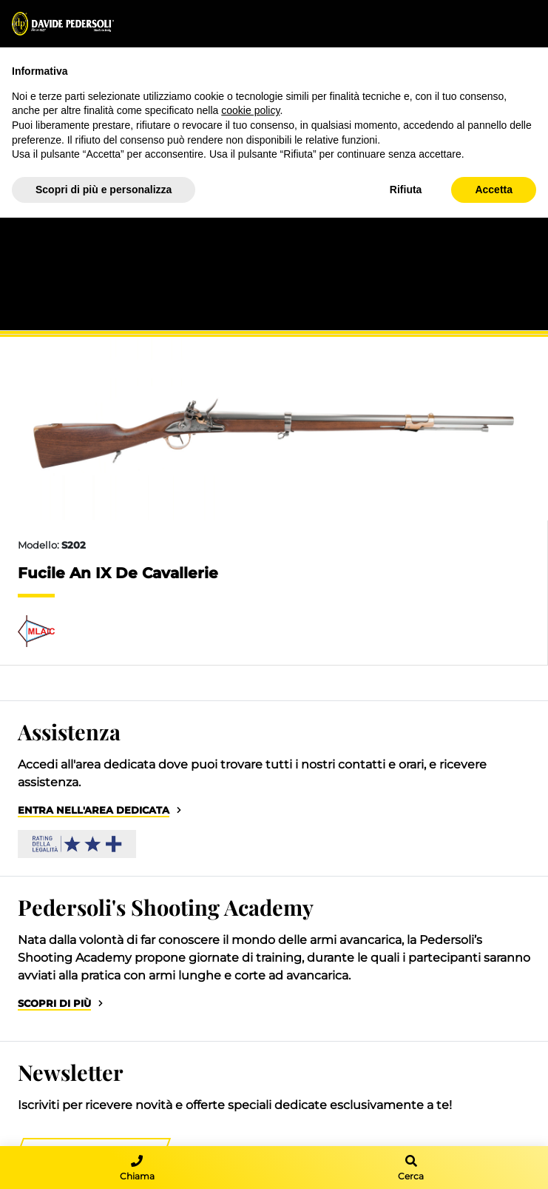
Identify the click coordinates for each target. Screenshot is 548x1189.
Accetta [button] (494, 189)
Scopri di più (54, 1003)
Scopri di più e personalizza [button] (103, 189)
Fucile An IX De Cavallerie (118, 573)
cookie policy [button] (250, 110)
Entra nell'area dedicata (93, 810)
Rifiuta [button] (406, 189)
